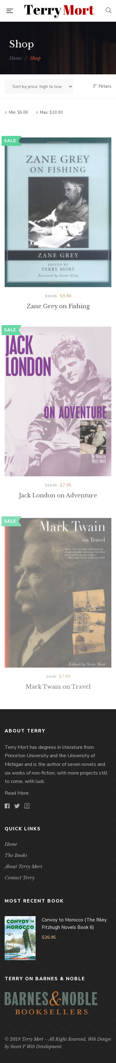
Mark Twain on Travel (58, 701)
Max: (51, 112)
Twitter (17, 806)
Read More (17, 793)
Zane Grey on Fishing (58, 316)
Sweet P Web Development (36, 1046)
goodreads (26, 806)
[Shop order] (39, 86)
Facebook (7, 806)
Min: (18, 112)
